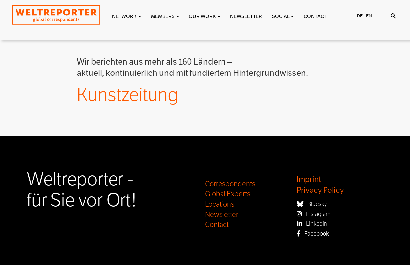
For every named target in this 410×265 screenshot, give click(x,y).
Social (283, 16)
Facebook (313, 233)
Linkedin (312, 223)
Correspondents (230, 184)
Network (126, 16)
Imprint (309, 179)
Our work (204, 16)
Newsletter (246, 16)
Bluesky (312, 204)
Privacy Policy (320, 190)
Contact (315, 16)
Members (165, 16)
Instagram (313, 214)
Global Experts (227, 194)
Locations (219, 204)
